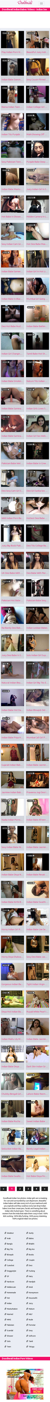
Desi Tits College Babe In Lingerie (38, 549)
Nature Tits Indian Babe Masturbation (38, 383)
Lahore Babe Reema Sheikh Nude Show (38, 1103)
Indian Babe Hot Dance (13, 715)
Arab (7, 1248)
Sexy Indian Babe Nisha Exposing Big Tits (13, 854)
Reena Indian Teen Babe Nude (13, 107)
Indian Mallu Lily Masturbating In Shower (13, 1047)
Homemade (10, 1303)
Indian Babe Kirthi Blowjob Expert (13, 909)
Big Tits (8, 1259)
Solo (7, 1353)
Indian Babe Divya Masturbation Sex (13, 1075)
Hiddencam (10, 1298)
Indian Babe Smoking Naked (13, 383)
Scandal (8, 1342)
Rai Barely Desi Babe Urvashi (13, 632)
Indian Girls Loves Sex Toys (38, 411)
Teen (7, 1359)
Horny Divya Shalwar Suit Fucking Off (13, 964)
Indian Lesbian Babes (37, 632)
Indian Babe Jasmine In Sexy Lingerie (38, 854)
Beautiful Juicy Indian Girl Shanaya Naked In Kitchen (38, 51)
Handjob (30, 1292)
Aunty (29, 1243)
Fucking (30, 1281)
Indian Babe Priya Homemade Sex (13, 743)
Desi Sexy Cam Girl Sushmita (13, 494)
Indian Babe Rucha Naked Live (13, 1130)
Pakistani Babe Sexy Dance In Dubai (38, 605)
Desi (29, 1276)
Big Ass (30, 1259)
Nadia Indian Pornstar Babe (13, 826)
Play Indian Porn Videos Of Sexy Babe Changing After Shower (13, 51)
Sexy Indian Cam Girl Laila (13, 245)
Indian (8, 1314)
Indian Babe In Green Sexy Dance (38, 466)
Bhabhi (30, 1254)
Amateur (9, 1243)
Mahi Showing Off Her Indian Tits (38, 134)
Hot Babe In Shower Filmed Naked (13, 218)
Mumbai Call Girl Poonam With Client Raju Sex (38, 743)
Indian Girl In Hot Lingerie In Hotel (38, 273)
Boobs (30, 1265)
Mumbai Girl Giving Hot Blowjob (38, 301)
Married (8, 1325)
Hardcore (9, 1292)
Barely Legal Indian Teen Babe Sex (38, 1158)
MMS (7, 1331)
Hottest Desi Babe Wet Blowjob (38, 522)
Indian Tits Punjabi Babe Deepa (13, 134)
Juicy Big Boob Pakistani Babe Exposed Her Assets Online (13, 549)
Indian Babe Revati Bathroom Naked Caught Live (38, 881)
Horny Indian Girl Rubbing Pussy (13, 937)
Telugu (30, 1359)
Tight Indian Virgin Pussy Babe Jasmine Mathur (38, 992)
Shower (8, 1348)
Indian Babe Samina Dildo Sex (13, 411)
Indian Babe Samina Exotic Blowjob (13, 439)
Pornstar (31, 1337)
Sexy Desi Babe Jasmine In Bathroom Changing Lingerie (38, 964)
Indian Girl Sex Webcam (38, 439)
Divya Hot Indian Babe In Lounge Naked (13, 1020)
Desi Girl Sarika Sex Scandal (38, 494)
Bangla (8, 1254)
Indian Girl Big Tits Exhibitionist (38, 688)
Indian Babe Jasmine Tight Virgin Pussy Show (38, 771)
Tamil (29, 1353)
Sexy (29, 1342)
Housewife (31, 1309)
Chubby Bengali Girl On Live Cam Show (13, 1103)
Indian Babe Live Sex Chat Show (38, 937)
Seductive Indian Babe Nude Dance (13, 1158)
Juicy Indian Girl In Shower (38, 190)
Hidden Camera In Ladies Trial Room (38, 218)
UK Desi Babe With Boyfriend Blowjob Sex (13, 577)
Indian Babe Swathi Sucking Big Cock (38, 909)
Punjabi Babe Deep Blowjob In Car (38, 162)
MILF (29, 1325)
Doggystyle (10, 1281)
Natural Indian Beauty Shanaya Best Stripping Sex (13, 688)
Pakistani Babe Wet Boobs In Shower (13, 466)
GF (6, 1287)
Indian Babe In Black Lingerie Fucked (13, 301)
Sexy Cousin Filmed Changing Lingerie (38, 79)
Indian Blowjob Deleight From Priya (38, 715)
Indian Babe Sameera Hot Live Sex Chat (13, 273)
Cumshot (9, 1276)
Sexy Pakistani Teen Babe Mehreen (13, 162)
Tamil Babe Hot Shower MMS (38, 356)
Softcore (31, 1348)
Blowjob (8, 1265)
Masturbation (11, 1320)
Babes (30, 1248)
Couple (30, 1270)
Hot (7, 1309)
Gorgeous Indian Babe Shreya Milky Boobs (13, 992)
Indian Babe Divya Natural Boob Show (13, 881)
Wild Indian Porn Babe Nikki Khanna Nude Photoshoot (13, 522)
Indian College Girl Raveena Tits (38, 107)
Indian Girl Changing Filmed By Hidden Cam (13, 356)
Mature (30, 1320)
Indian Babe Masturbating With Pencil (13, 190)
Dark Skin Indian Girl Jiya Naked (38, 1075)
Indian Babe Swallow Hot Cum (13, 1186)
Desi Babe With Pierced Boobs (38, 577)
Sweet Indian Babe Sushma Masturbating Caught (38, 1130)
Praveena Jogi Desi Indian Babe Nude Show (38, 798)
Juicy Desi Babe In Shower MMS (13, 660)
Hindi (29, 1298)
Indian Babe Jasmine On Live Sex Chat (38, 1047)
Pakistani (9, 1337)
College (8, 1270)
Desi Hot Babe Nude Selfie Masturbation (13, 328)
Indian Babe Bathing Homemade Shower (38, 328)
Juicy (29, 1314)
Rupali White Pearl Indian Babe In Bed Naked (38, 1020)
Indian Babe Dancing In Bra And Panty (13, 79)
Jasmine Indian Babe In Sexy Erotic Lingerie (13, 798)
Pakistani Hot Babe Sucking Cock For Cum (13, 605)
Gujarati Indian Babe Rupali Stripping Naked (13, 771)
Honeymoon (32, 1303)
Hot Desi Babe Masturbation (38, 245)
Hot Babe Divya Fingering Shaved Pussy (38, 1186)
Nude (29, 1331)
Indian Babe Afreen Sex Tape (38, 826)
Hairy (29, 1287)
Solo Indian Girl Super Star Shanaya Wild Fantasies (38, 660)
